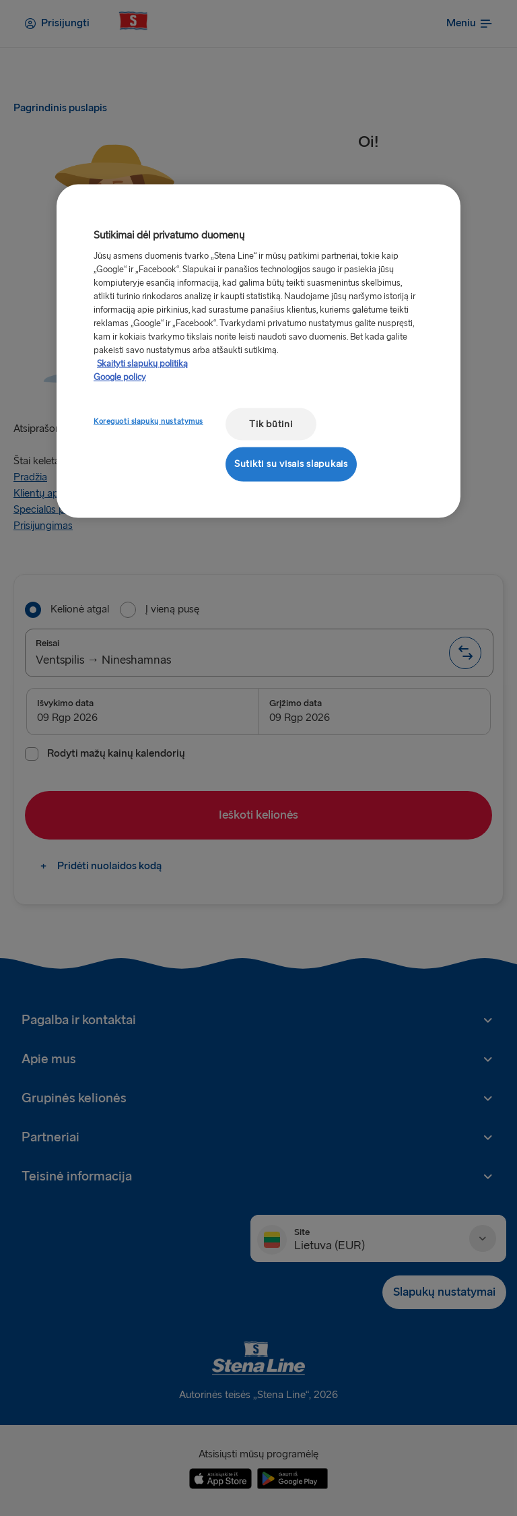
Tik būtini (270, 423)
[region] (258, 350)
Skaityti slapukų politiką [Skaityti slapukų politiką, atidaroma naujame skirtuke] (142, 363)
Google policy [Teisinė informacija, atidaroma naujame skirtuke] (120, 376)
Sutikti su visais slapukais (291, 464)
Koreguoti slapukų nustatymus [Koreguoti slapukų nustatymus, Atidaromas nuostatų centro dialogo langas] (148, 420)
